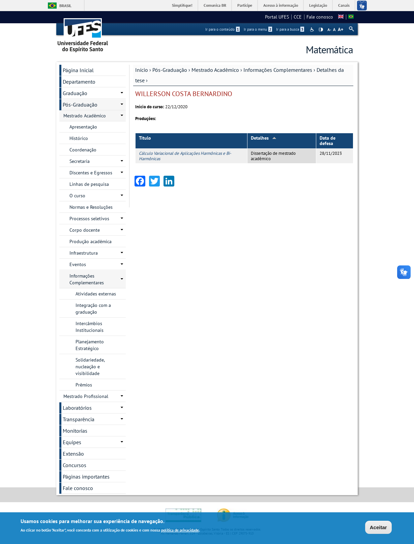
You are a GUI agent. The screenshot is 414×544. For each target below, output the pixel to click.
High (320, 29)
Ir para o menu (258, 29)
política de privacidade (180, 530)
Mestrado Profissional (85, 396)
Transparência (78, 419)
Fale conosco (319, 17)
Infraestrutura (83, 253)
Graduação (75, 93)
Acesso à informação (280, 5)
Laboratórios (77, 407)
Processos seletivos (89, 219)
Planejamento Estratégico (90, 345)
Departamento (79, 81)
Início (141, 69)
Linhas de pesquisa (89, 184)
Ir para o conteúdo (222, 29)
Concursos (74, 465)
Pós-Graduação (169, 69)
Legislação (318, 5)
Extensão (73, 453)
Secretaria (79, 161)
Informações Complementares (277, 69)
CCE (298, 17)
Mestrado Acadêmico (215, 69)
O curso (77, 196)
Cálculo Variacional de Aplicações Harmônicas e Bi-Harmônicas (185, 155)
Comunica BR (215, 5)
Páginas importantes (86, 476)
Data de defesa (327, 141)
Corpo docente (84, 230)
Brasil (65, 5)
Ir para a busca (290, 29)
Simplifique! (182, 5)
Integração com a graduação (93, 308)
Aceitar (378, 527)
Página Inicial (78, 70)
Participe (244, 5)
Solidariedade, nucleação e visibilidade (90, 366)
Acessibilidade (312, 29)
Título (145, 138)
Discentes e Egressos (90, 173)
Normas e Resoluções (91, 207)
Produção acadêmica (90, 241)
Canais (344, 5)
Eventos (77, 264)
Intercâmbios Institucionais (90, 326)
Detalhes (263, 138)
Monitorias (75, 430)
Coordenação (82, 150)
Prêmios (84, 385)
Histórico (78, 138)
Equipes (72, 442)
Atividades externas (96, 294)
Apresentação (83, 127)
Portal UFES (277, 17)
